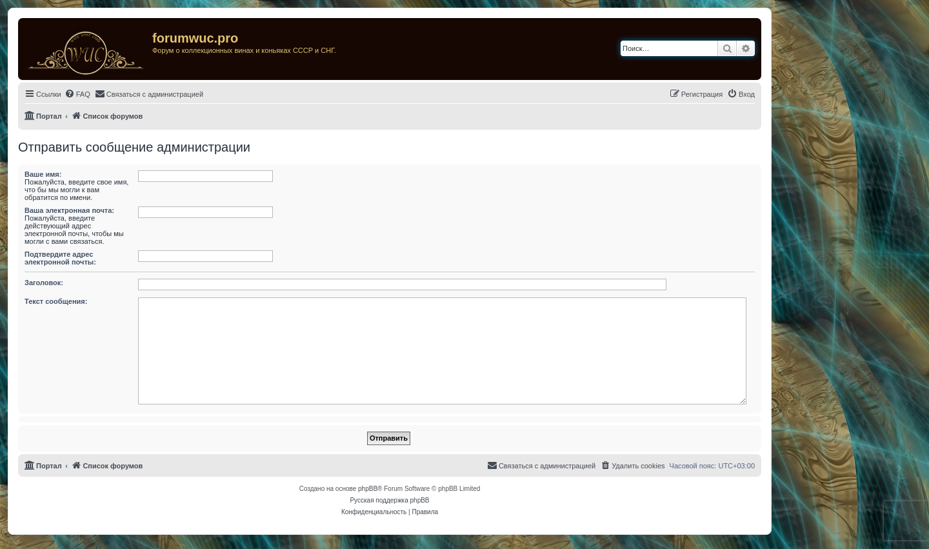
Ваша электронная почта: (69, 210)
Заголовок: (44, 282)
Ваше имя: (43, 174)
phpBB (367, 488)
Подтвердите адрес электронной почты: (60, 258)
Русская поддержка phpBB (389, 500)
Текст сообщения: (56, 301)
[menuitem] (77, 94)
